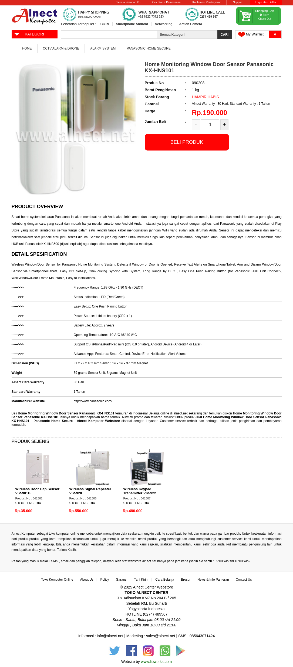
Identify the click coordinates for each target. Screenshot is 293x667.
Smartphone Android (132, 24)
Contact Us (244, 579)
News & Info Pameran (213, 579)
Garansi (121, 579)
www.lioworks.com (156, 661)
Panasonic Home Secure (148, 48)
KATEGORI (29, 33)
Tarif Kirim (141, 579)
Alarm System (103, 48)
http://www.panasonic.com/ (93, 401)
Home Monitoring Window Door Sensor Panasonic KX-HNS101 (66, 413)
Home (27, 48)
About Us (86, 579)
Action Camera (190, 24)
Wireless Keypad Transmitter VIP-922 (139, 491)
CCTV (104, 24)
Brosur (185, 579)
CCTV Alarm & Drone (61, 48)
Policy (104, 579)
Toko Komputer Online (57, 579)
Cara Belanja (164, 579)
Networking (163, 24)
